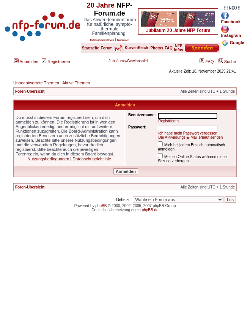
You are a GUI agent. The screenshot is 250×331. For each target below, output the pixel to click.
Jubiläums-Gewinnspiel (128, 61)
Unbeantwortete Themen (36, 83)
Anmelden (26, 61)
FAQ (207, 61)
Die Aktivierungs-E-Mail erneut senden (190, 137)
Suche (227, 61)
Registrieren (56, 61)
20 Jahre (101, 5)
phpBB (101, 206)
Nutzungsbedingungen (48, 159)
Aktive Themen (76, 83)
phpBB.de (150, 210)
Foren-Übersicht (29, 91)
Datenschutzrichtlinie (91, 159)
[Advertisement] (125, 278)
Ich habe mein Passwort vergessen (187, 133)
